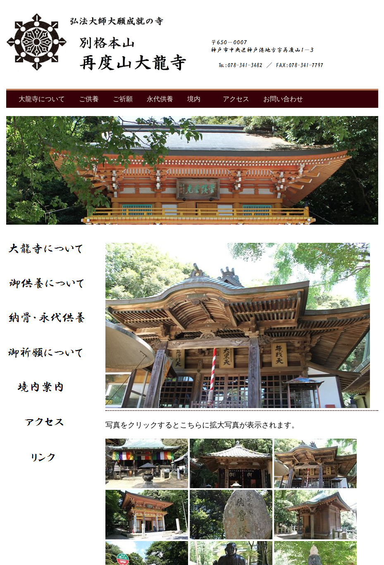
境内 (193, 98)
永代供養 (160, 98)
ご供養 (89, 98)
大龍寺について (42, 98)
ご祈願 (123, 98)
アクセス (236, 98)
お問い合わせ (283, 98)
